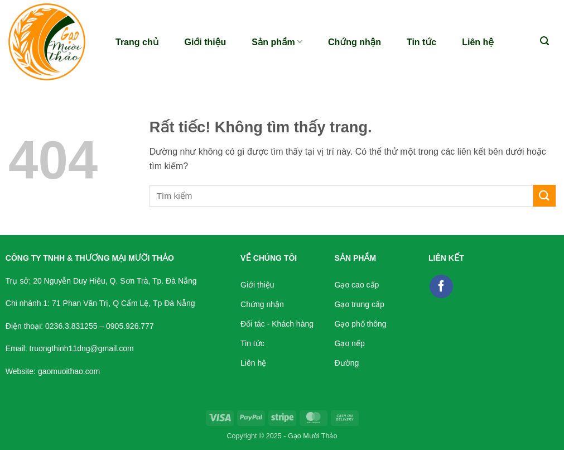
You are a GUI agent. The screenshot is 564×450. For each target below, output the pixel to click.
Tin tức (421, 42)
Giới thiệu (205, 42)
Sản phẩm (277, 41)
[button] (544, 41)
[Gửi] (544, 196)
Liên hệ (478, 42)
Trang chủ (136, 42)
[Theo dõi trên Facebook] (441, 286)
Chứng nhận (354, 42)
